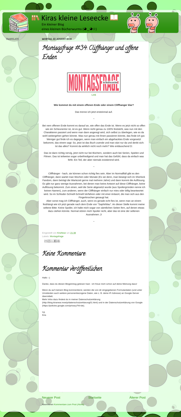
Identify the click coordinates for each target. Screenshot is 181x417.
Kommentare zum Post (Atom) (69, 404)
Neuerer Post (51, 397)
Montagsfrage (57, 236)
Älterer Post (137, 397)
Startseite (94, 397)
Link (93, 95)
